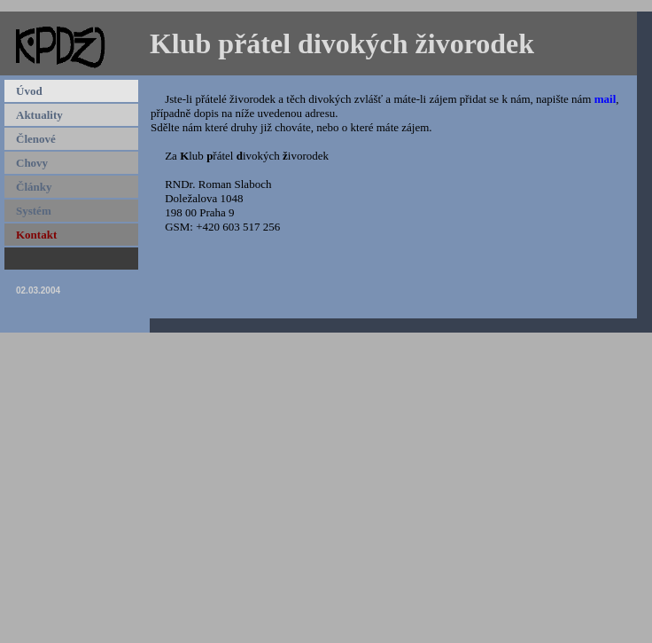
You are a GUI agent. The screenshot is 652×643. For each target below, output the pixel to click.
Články (33, 186)
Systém (33, 210)
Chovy (32, 162)
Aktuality (39, 115)
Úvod (29, 91)
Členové (36, 138)
